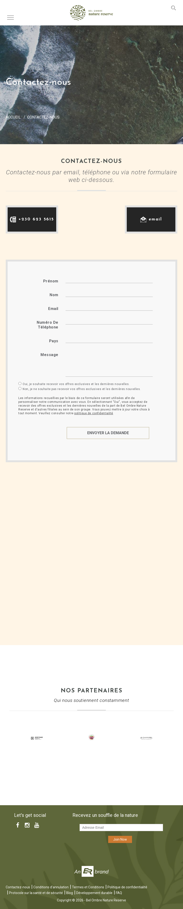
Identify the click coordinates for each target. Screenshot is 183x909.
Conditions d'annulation (51, 887)
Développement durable (94, 893)
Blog (69, 893)
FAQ (119, 893)
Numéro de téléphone (47, 324)
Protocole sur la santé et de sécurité (36, 893)
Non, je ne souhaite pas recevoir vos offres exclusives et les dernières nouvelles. (82, 389)
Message (49, 354)
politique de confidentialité (93, 413)
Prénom (50, 281)
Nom (54, 295)
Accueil (13, 117)
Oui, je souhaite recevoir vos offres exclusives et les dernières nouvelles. (76, 384)
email (155, 219)
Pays (53, 341)
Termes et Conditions (88, 887)
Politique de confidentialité (127, 887)
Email (53, 308)
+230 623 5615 (36, 219)
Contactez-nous (18, 887)
